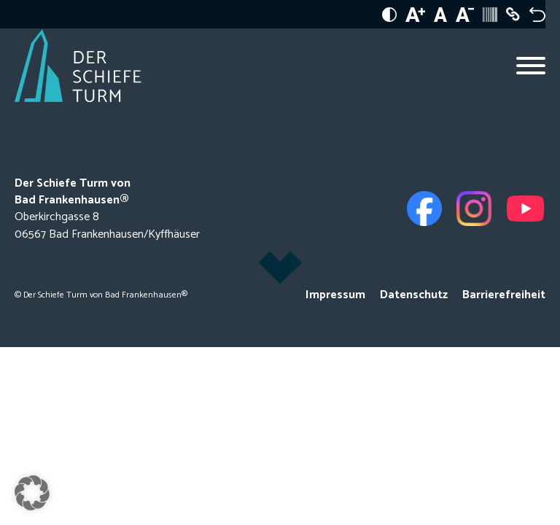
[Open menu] (530, 65)
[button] (32, 493)
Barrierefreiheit (503, 295)
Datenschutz (414, 295)
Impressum (335, 295)
